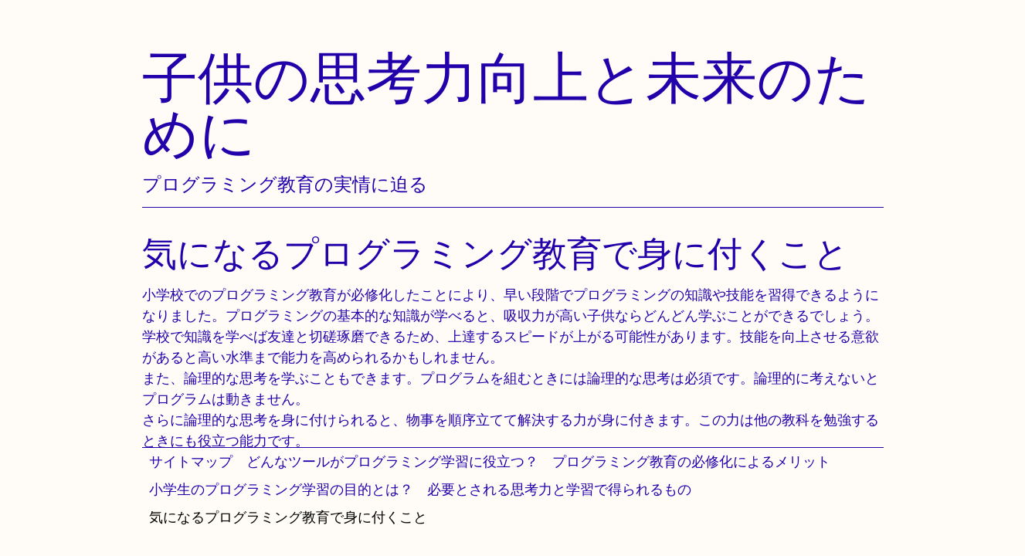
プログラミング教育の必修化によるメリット (691, 461)
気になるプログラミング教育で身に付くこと (288, 517)
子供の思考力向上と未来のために (506, 104)
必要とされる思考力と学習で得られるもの (559, 489)
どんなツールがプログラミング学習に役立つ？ (392, 461)
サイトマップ (190, 461)
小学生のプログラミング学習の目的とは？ (281, 489)
